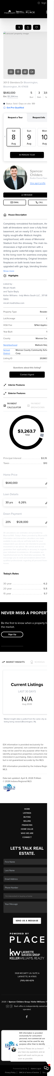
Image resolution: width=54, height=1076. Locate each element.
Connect (27, 837)
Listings (27, 813)
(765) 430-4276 (27, 980)
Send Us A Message (27, 921)
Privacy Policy (10, 1072)
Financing (27, 825)
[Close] (49, 1048)
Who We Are (27, 833)
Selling (27, 821)
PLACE (49, 1002)
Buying (27, 817)
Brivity (25, 1069)
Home (27, 809)
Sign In (43, 3)
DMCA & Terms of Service (29, 1072)
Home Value (27, 829)
